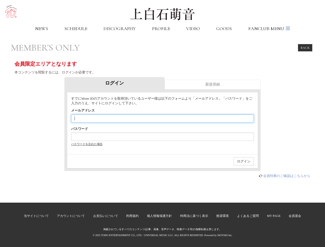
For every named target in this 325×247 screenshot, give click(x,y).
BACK (305, 48)
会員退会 (295, 216)
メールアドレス (83, 110)
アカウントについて (71, 216)
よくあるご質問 (248, 216)
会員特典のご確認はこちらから (286, 176)
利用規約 (132, 216)
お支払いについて (105, 216)
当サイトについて (36, 216)
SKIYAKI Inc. (224, 235)
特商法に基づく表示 (194, 216)
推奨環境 (222, 216)
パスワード (79, 129)
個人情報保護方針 (159, 216)
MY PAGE (274, 216)
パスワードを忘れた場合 (87, 144)
